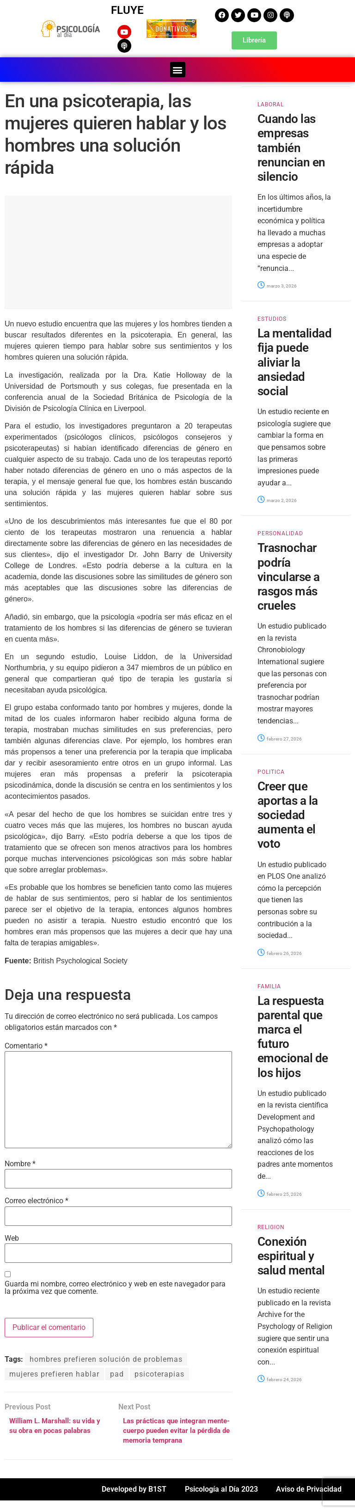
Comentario (26, 1043)
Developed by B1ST (134, 1500)
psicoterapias (159, 1372)
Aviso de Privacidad (309, 1500)
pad (117, 1372)
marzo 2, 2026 (277, 498)
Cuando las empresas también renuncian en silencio (291, 146)
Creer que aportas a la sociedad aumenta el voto (287, 813)
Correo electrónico (36, 1199)
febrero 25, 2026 (279, 1191)
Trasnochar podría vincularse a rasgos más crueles (288, 575)
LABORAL (270, 102)
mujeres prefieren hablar (54, 1372)
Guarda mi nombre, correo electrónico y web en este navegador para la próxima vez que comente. (115, 1286)
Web (12, 1236)
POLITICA (271, 769)
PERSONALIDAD (280, 531)
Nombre (20, 1162)
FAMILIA (269, 984)
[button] (177, 67)
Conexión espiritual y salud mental (291, 1253)
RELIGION (271, 1225)
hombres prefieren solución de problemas (106, 1357)
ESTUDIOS (272, 317)
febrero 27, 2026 (279, 736)
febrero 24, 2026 (279, 1377)
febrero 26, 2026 (279, 951)
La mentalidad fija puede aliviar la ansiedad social (294, 360)
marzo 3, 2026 (277, 284)
